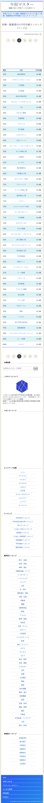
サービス (23, 652)
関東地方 (23, 752)
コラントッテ (21, 184)
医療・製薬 (23, 619)
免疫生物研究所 (21, 96)
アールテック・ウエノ (21, 267)
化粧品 (22, 622)
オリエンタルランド (23, 494)
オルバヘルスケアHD (21, 206)
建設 (22, 711)
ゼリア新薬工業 (21, 151)
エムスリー (23, 498)
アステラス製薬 (21, 289)
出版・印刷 (23, 597)
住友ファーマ (21, 140)
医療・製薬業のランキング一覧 (26, 14)
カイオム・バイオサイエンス (21, 102)
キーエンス (23, 505)
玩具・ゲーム (22, 626)
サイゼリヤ (23, 483)
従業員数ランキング (23, 540)
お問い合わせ (7, 782)
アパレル (23, 615)
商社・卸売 (23, 725)
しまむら (23, 487)
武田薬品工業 (21, 250)
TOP (4, 778)
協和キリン (21, 262)
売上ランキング (22, 525)
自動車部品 (23, 608)
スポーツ (23, 630)
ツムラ (21, 201)
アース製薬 (21, 273)
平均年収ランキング (23, 518)
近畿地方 (23, 749)
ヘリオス (21, 317)
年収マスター (22, 4)
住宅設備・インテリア (23, 718)
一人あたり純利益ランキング (23, 536)
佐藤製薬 (21, 118)
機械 (22, 604)
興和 (21, 311)
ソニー (22, 472)
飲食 (22, 641)
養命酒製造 (21, 74)
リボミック (21, 278)
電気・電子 (23, 692)
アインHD (21, 300)
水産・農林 (23, 663)
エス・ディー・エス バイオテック (21, 146)
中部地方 (23, 756)
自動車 (22, 600)
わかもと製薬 (21, 113)
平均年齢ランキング (23, 544)
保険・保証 (23, 567)
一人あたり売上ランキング (22, 529)
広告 (22, 586)
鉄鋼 (22, 674)
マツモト (21, 344)
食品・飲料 (23, 659)
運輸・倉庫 (23, 707)
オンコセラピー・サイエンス (21, 234)
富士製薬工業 (21, 239)
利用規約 (6, 793)
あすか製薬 (21, 228)
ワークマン (23, 476)
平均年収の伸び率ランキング (23, 521)
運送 (22, 699)
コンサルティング (22, 637)
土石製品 (23, 677)
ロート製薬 (21, 339)
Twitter (6, 797)
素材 (22, 685)
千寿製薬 (21, 85)
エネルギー (23, 666)
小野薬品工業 (21, 173)
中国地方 (23, 745)
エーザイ (21, 162)
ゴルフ (22, 655)
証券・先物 (23, 564)
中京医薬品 (21, 256)
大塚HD (21, 157)
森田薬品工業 (21, 195)
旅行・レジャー (22, 644)
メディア (23, 582)
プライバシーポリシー (10, 785)
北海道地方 (23, 738)
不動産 (22, 714)
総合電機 (23, 688)
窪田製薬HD (21, 168)
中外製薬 (21, 217)
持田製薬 (21, 284)
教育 (22, 611)
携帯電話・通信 (22, 593)
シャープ (23, 501)
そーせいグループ (21, 212)
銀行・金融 (23, 560)
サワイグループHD (21, 179)
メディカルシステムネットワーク (21, 333)
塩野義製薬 (21, 328)
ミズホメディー (21, 135)
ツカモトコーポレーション (21, 80)
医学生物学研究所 (21, 322)
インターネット (22, 575)
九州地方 (23, 764)
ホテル (22, 648)
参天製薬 (21, 129)
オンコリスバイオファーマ (21, 245)
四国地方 (23, 760)
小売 (22, 722)
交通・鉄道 (23, 703)
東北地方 (23, 741)
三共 (21, 107)
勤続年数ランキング (23, 547)
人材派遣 (23, 633)
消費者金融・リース (23, 571)
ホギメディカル (21, 223)
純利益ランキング (22, 532)
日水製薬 (21, 91)
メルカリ (23, 479)
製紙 (22, 681)
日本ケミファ (21, 306)
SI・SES (23, 589)
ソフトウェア (22, 578)
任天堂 (22, 490)
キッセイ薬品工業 (21, 190)
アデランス (21, 124)
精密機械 (23, 696)
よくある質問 (7, 789)
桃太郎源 (21, 295)
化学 (22, 670)
